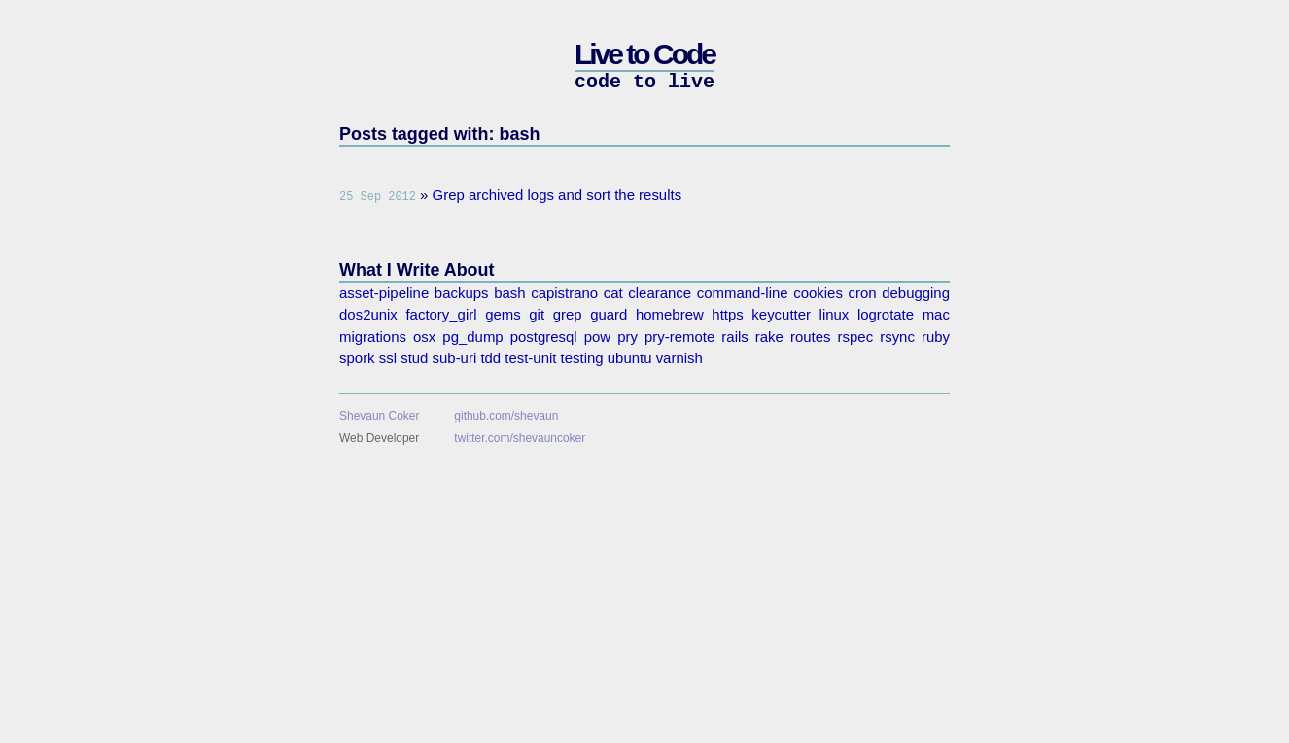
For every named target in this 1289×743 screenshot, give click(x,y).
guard (608, 314)
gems (503, 314)
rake (769, 336)
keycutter (781, 314)
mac (936, 314)
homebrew (670, 314)
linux (834, 314)
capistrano (564, 293)
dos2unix (368, 314)
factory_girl (440, 314)
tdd (490, 358)
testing (582, 358)
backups (462, 293)
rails (734, 336)
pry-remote (679, 336)
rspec (856, 336)
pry (627, 336)
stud (414, 358)
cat (613, 293)
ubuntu (630, 358)
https (727, 314)
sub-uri (455, 358)
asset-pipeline (384, 293)
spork (357, 358)
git (536, 314)
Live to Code (644, 54)
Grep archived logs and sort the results (557, 194)
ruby (936, 336)
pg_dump (472, 336)
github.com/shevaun (506, 415)
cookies (818, 293)
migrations (372, 336)
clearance (659, 293)
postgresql (543, 336)
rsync (897, 336)
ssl (388, 358)
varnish (679, 358)
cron (863, 293)
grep (567, 314)
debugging (916, 293)
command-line (742, 293)
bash (509, 293)
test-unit (530, 358)
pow (597, 336)
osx (424, 336)
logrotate (885, 314)
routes (810, 336)
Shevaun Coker (379, 415)
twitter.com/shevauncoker (519, 438)
